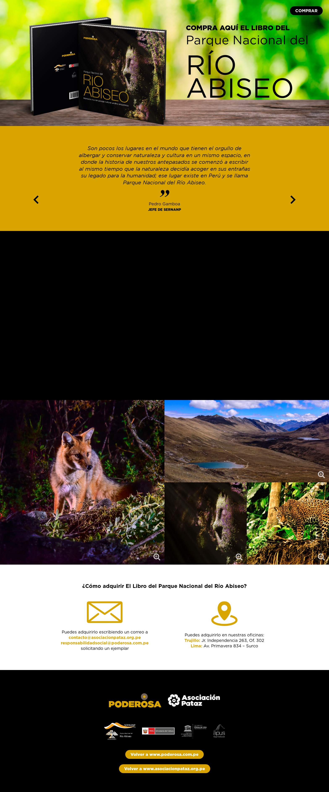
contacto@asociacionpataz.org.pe (105, 637)
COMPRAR (306, 10)
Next (293, 198)
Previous (36, 198)
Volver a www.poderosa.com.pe (164, 754)
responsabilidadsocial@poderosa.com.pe (105, 642)
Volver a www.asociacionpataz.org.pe (164, 768)
